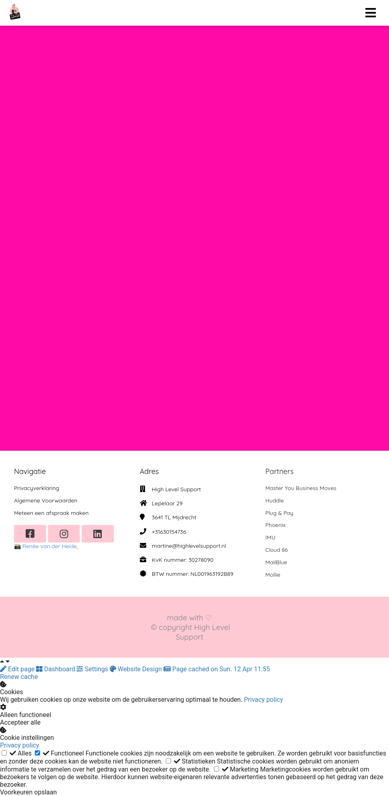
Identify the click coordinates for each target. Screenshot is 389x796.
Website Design (136, 669)
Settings (93, 669)
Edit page (18, 669)
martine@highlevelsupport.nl (189, 545)
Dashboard (56, 669)
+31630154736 (169, 531)
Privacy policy (263, 699)
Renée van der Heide (49, 546)
